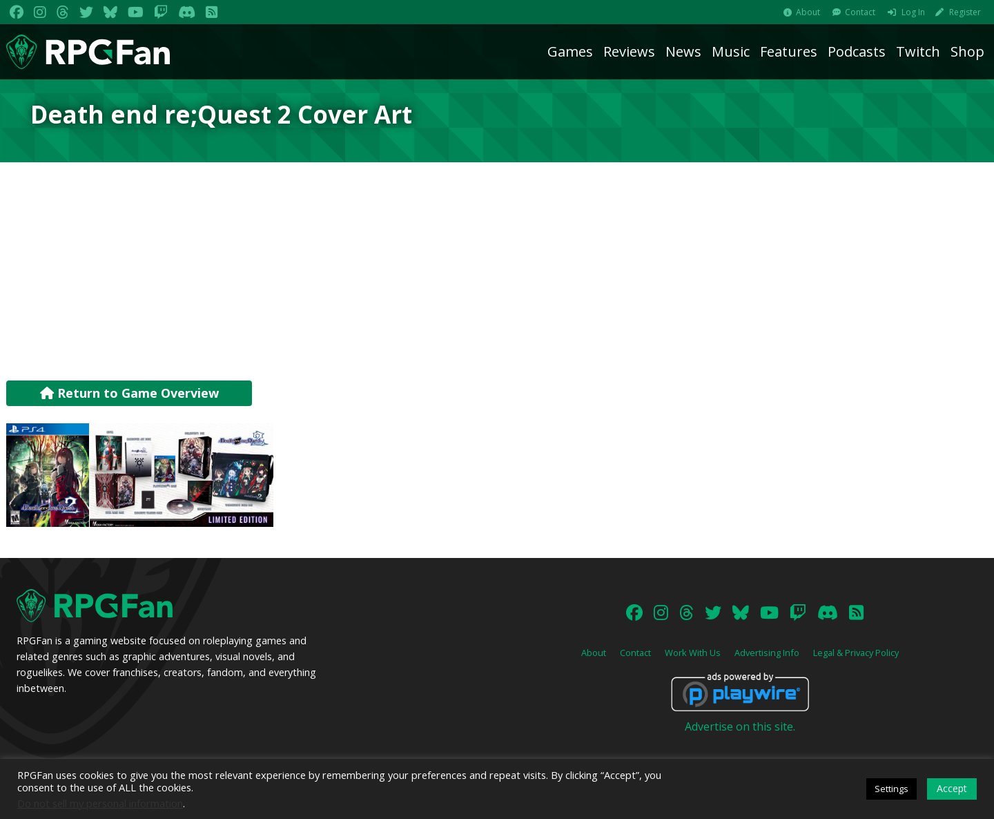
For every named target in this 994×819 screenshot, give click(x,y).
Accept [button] (952, 788)
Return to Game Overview (129, 393)
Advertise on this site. (740, 726)
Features (788, 51)
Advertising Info (766, 652)
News (683, 51)
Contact (860, 12)
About (808, 12)
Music (731, 51)
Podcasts (857, 51)
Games (570, 51)
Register (965, 12)
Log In (913, 12)
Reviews (629, 51)
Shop (967, 51)
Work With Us (693, 652)
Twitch (918, 51)
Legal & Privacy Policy (856, 652)
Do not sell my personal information (100, 803)
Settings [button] (891, 788)
